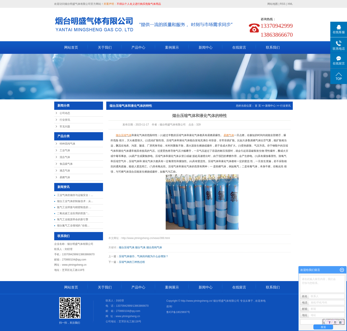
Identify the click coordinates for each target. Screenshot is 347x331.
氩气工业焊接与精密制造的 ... (74, 207)
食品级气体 (66, 163)
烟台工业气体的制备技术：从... (75, 201)
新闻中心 (206, 47)
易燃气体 (65, 177)
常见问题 (65, 126)
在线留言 (239, 47)
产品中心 (138, 47)
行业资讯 (65, 119)
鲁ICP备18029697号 (178, 312)
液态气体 (65, 170)
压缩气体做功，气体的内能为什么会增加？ (143, 256)
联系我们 (273, 47)
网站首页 (71, 47)
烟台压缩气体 (126, 247)
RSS (282, 3)
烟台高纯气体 (154, 247)
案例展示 (172, 47)
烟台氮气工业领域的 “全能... (73, 225)
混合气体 (65, 157)
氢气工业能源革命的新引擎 (72, 219)
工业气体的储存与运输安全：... (75, 195)
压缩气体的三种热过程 (132, 261)
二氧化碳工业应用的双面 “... (73, 213)
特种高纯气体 (67, 143)
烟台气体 (140, 247)
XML (290, 3)
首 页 (258, 105)
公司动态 (65, 113)
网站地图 (272, 3)
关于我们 (105, 47)
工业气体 (65, 150)
